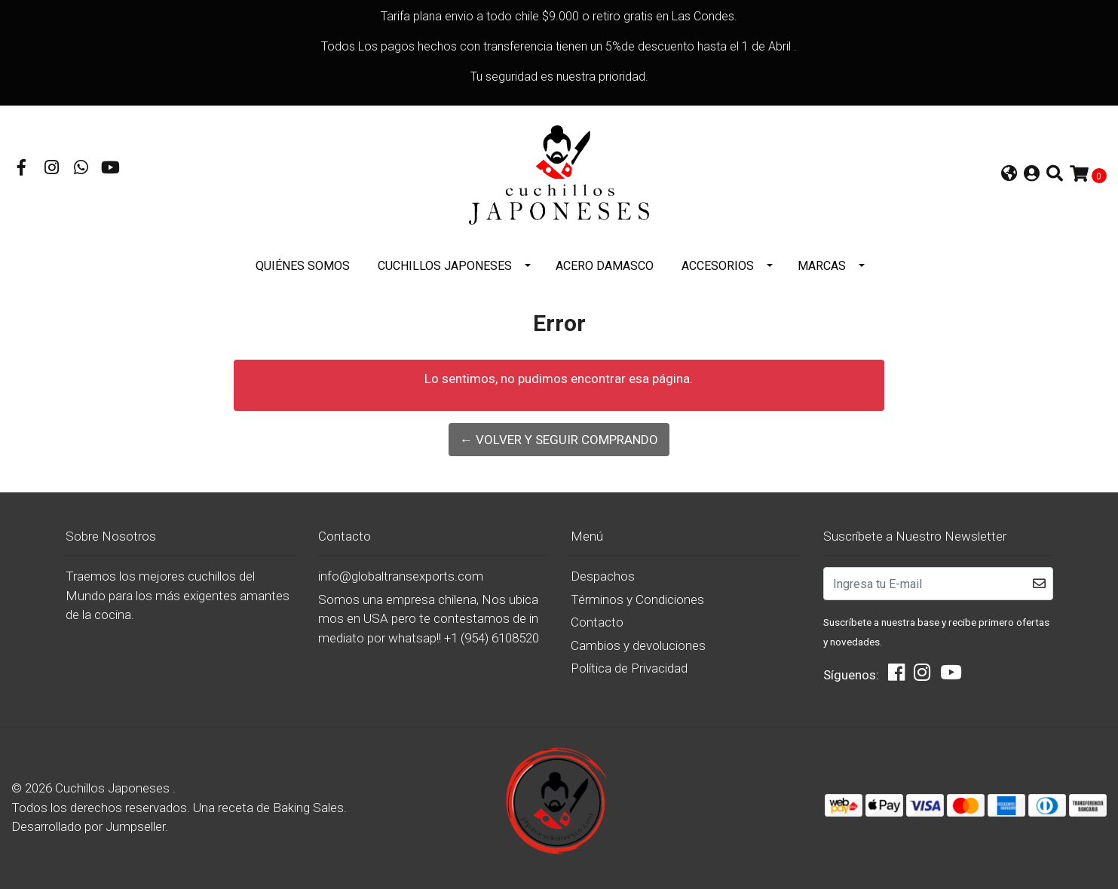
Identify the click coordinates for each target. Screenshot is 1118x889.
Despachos (603, 576)
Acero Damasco (605, 266)
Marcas (822, 266)
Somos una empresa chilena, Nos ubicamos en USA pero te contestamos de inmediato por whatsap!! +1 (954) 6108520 (428, 618)
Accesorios (718, 266)
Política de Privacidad (629, 668)
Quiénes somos (303, 266)
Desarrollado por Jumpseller (88, 826)
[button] (1009, 175)
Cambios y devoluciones (638, 645)
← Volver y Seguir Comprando (559, 439)
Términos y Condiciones (637, 599)
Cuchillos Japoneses (445, 266)
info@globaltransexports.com (400, 576)
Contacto (597, 622)
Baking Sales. (310, 807)
